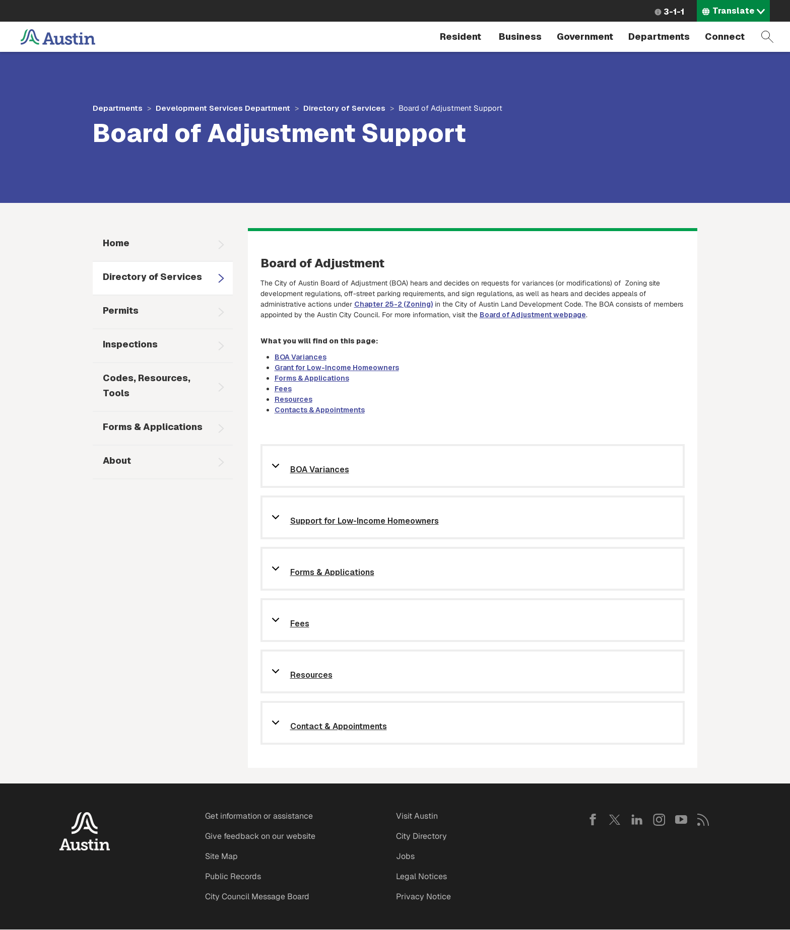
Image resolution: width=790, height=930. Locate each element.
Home (116, 243)
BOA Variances (300, 357)
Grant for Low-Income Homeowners (337, 367)
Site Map (221, 856)
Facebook (592, 820)
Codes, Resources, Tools (146, 385)
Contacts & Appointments (320, 409)
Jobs (405, 856)
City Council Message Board (257, 896)
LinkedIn (637, 820)
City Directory (421, 836)
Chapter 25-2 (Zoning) (393, 304)
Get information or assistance (259, 816)
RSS (703, 820)
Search (767, 37)
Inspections (130, 344)
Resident (460, 36)
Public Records (233, 876)
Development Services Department (223, 108)
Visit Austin (417, 816)
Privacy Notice (423, 896)
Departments (659, 36)
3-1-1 (674, 12)
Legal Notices (421, 876)
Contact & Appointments (338, 727)
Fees (283, 388)
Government (585, 36)
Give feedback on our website (260, 836)
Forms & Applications (153, 427)
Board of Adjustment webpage (533, 314)
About (117, 460)
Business (520, 36)
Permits (121, 310)
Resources (293, 399)
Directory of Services (344, 108)
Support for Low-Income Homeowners (364, 521)
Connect (725, 36)
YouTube (681, 820)
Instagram (659, 820)
